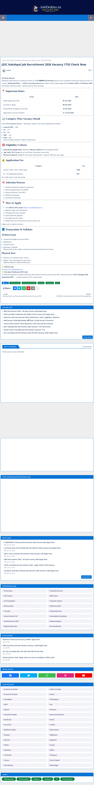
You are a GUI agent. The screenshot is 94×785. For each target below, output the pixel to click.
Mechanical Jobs (55, 606)
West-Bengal (54, 765)
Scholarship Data (56, 611)
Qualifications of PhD (11, 621)
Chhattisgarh (54, 699)
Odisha (6, 745)
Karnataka (7, 725)
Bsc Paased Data (55, 626)
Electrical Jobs (8, 606)
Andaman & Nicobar (11, 689)
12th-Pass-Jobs (24, 779)
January (41, 283)
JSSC (8, 60)
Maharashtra (54, 730)
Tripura (6, 760)
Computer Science (56, 601)
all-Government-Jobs (29, 283)
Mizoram (7, 740)
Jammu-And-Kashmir (57, 715)
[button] (91, 18)
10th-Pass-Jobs (15, 283)
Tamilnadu (7, 755)
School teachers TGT (11, 616)
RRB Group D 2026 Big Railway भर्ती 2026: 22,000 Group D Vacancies (29, 320)
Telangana (53, 755)
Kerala (52, 720)
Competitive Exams (56, 591)
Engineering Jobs (55, 621)
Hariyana (53, 710)
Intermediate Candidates (58, 616)
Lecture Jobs (8, 591)
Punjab (52, 745)
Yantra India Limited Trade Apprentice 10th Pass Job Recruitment (28, 324)
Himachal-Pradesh (10, 715)
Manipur (7, 735)
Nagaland (53, 740)
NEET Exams (54, 596)
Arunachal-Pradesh (10, 694)
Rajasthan (7, 750)
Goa (51, 704)
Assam (52, 694)
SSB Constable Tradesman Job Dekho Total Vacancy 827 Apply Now (29, 314)
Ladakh (52, 725)
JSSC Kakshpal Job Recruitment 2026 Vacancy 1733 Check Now (27, 327)
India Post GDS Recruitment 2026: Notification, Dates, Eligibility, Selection (32, 317)
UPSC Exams (8, 596)
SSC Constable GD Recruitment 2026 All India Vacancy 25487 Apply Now (31, 333)
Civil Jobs (7, 611)
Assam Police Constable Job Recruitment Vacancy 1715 (24, 330)
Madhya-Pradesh (10, 730)
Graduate (47, 779)
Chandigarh (8, 699)
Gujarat (6, 710)
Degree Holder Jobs (10, 626)
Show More (87, 337)
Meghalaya (53, 735)
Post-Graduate (67, 779)
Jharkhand (50, 283)
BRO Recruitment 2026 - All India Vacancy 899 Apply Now (25, 311)
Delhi (6, 704)
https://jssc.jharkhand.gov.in (33, 207)
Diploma (36, 779)
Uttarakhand (8, 765)
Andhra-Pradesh (55, 689)
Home (4, 60)
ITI (57, 779)
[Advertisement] (47, 37)
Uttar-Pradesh (55, 760)
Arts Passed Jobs (9, 601)
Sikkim (52, 750)
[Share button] (37, 288)
